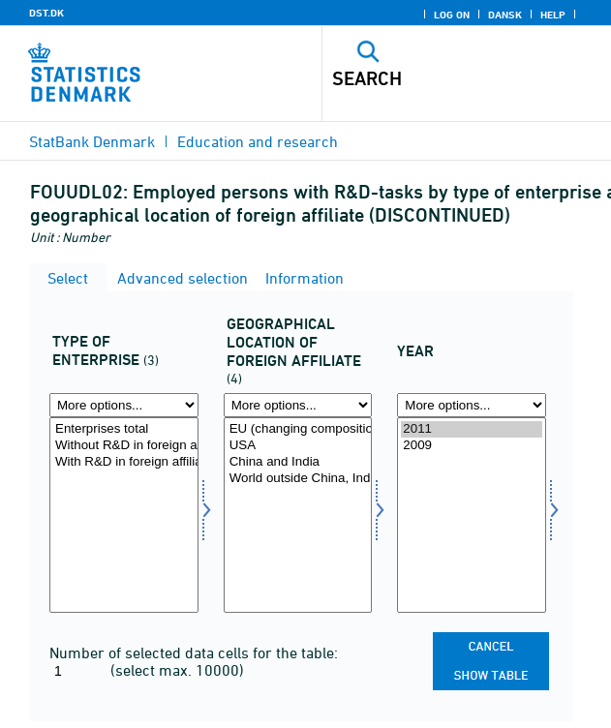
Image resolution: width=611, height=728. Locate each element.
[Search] (438, 78)
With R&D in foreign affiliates (124, 462)
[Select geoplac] (298, 515)
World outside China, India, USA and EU (298, 478)
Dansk (505, 14)
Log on (452, 14)
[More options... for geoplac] (298, 405)
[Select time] (471, 515)
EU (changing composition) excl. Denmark (298, 429)
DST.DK (46, 12)
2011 (471, 429)
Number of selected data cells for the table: (193, 652)
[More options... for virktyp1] (124, 405)
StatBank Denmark (92, 141)
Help (552, 14)
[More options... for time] (471, 405)
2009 (471, 446)
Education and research (257, 141)
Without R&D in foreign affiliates (124, 446)
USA (298, 446)
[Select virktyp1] (124, 515)
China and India (298, 462)
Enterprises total (124, 429)
